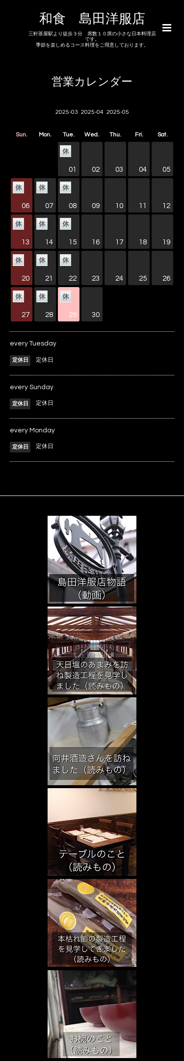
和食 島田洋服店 (92, 19)
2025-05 (117, 112)
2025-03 (66, 112)
